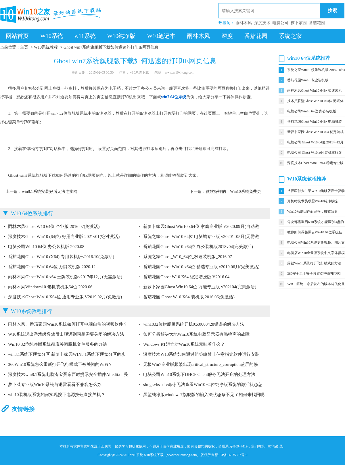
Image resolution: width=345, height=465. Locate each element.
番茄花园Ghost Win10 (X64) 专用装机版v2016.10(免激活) (61, 256)
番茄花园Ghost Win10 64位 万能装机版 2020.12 (52, 266)
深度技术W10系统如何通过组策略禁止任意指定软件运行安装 (201, 354)
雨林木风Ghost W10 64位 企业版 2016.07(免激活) (53, 226)
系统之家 (290, 36)
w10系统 (136, 455)
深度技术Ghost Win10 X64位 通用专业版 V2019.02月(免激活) (65, 297)
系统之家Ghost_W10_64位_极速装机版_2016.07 (187, 256)
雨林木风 (244, 23)
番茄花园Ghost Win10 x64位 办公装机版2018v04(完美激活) (198, 246)
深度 (227, 36)
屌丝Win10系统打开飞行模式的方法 (314, 263)
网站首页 (17, 36)
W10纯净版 (121, 36)
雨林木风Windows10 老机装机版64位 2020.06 (50, 287)
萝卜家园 (299, 23)
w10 (126, 455)
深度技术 (262, 23)
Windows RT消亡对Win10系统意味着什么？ (184, 344)
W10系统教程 (46, 47)
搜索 (332, 10)
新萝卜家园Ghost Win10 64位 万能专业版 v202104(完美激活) (199, 287)
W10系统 (51, 36)
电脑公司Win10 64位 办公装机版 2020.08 (46, 246)
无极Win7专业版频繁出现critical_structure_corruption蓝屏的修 (200, 364)
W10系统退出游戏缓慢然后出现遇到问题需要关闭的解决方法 (66, 334)
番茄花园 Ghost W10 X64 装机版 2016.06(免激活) (189, 297)
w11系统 (85, 36)
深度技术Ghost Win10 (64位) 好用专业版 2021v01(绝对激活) (64, 236)
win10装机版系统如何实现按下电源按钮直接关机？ (56, 394)
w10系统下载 (154, 455)
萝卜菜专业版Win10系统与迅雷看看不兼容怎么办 (54, 384)
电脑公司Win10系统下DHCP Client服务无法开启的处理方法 (199, 374)
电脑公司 (280, 23)
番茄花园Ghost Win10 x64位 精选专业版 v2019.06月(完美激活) (201, 266)
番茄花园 (317, 23)
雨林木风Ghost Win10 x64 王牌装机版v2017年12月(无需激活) (65, 276)
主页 (24, 47)
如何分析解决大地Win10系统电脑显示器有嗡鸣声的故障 (196, 334)
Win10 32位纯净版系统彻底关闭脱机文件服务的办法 (57, 344)
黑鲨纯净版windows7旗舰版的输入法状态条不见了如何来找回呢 (203, 394)
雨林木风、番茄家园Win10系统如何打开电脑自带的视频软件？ (67, 324)
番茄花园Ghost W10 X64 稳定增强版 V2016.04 (186, 276)
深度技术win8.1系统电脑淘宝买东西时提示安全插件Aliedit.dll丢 (68, 374)
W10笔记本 (161, 36)
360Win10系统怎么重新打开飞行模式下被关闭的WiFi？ (60, 364)
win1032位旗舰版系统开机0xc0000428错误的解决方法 (193, 324)
